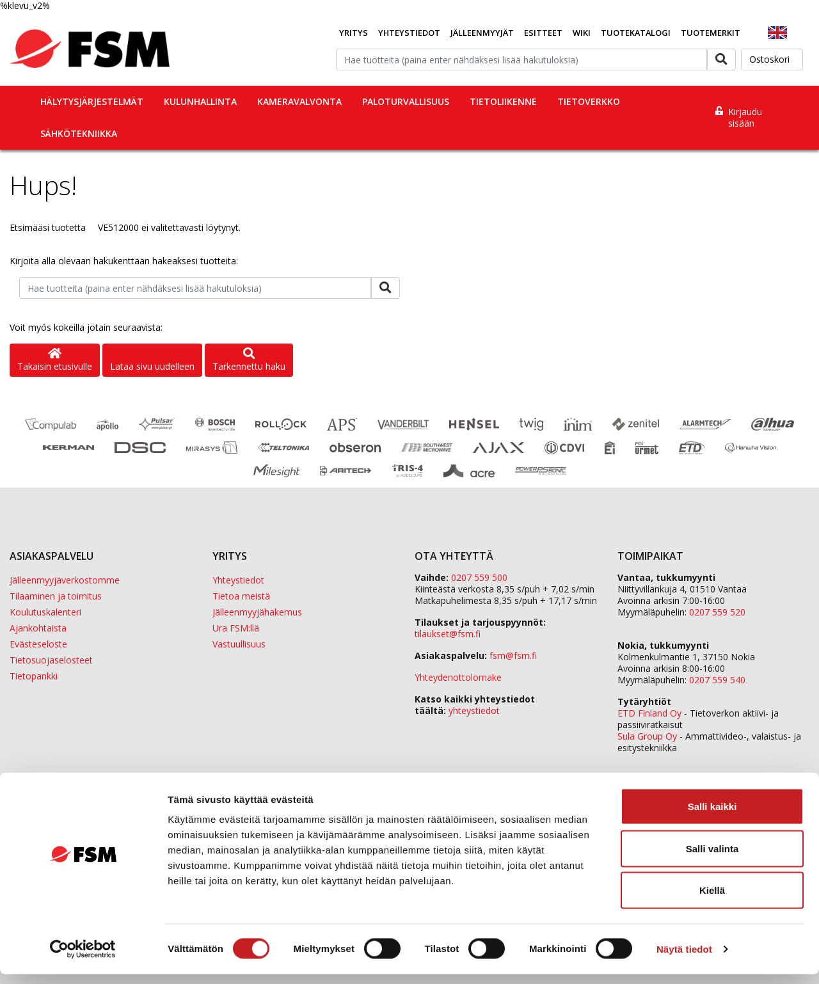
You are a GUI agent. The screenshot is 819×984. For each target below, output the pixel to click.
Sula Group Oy (647, 736)
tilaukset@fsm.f (448, 634)
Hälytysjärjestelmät (91, 101)
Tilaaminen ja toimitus (56, 596)
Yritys (353, 32)
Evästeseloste (38, 644)
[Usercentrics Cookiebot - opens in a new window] (83, 959)
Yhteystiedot (409, 32)
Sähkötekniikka (78, 133)
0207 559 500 (479, 577)
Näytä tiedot (684, 958)
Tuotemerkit (710, 32)
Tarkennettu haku (248, 360)
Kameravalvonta (299, 101)
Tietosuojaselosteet (51, 660)
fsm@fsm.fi (513, 655)
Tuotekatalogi (636, 32)
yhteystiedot (474, 710)
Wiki (582, 32)
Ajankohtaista (38, 628)
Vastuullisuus (239, 644)
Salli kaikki (712, 816)
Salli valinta (712, 858)
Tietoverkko (588, 101)
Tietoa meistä (241, 596)
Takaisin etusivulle (54, 360)
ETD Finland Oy (649, 713)
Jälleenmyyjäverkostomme (65, 580)
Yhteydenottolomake (458, 677)
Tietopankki (34, 676)
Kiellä (712, 899)
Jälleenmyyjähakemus (257, 612)
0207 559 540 (717, 680)
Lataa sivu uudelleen (152, 366)
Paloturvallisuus (405, 101)
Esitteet (543, 32)
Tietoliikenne (503, 101)
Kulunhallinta (200, 101)
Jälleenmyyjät (482, 32)
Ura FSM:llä (235, 628)
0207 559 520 (717, 612)
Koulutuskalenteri (45, 612)
